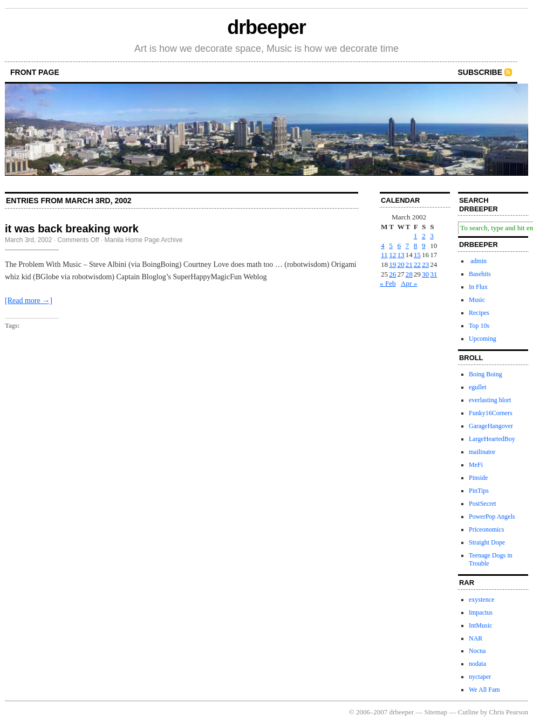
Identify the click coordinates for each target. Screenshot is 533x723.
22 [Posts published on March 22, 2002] (417, 264)
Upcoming (482, 338)
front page (34, 72)
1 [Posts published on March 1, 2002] (416, 236)
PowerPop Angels (492, 516)
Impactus (481, 612)
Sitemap (436, 712)
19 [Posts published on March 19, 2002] (392, 264)
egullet (478, 387)
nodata (477, 663)
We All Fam (484, 689)
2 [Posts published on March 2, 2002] (424, 236)
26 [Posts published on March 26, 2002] (392, 274)
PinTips (479, 490)
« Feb (388, 283)
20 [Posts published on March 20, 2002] (400, 264)
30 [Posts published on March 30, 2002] (425, 274)
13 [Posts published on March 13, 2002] (400, 255)
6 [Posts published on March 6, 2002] (399, 246)
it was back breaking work (72, 229)
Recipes (479, 312)
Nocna (477, 651)
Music (477, 300)
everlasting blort (490, 400)
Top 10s (479, 325)
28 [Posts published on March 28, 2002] (409, 274)
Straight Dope (487, 542)
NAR (475, 638)
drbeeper (266, 27)
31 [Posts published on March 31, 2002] (433, 274)
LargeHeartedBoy (492, 439)
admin (478, 261)
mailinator (482, 452)
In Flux (478, 287)
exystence (481, 599)
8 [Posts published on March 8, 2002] (416, 246)
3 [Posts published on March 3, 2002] (432, 236)
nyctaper (480, 676)
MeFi (476, 465)
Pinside (478, 477)
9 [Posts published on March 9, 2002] (424, 246)
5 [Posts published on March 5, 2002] (391, 246)
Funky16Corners (490, 413)
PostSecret (482, 503)
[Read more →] (28, 301)
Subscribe (480, 72)
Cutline (468, 712)
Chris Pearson (508, 712)
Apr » (409, 283)
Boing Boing (485, 374)
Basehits (480, 274)
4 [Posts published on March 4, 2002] (383, 246)
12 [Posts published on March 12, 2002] (392, 255)
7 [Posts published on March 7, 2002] (407, 246)
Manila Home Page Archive (144, 240)
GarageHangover (491, 426)
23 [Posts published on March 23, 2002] (425, 264)
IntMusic (480, 625)
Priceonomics (486, 529)
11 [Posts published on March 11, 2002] (384, 255)
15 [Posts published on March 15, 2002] (417, 255)
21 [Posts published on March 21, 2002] (409, 264)
